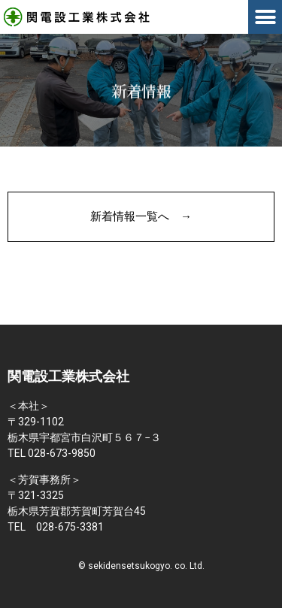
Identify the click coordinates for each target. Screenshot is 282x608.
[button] (265, 17)
